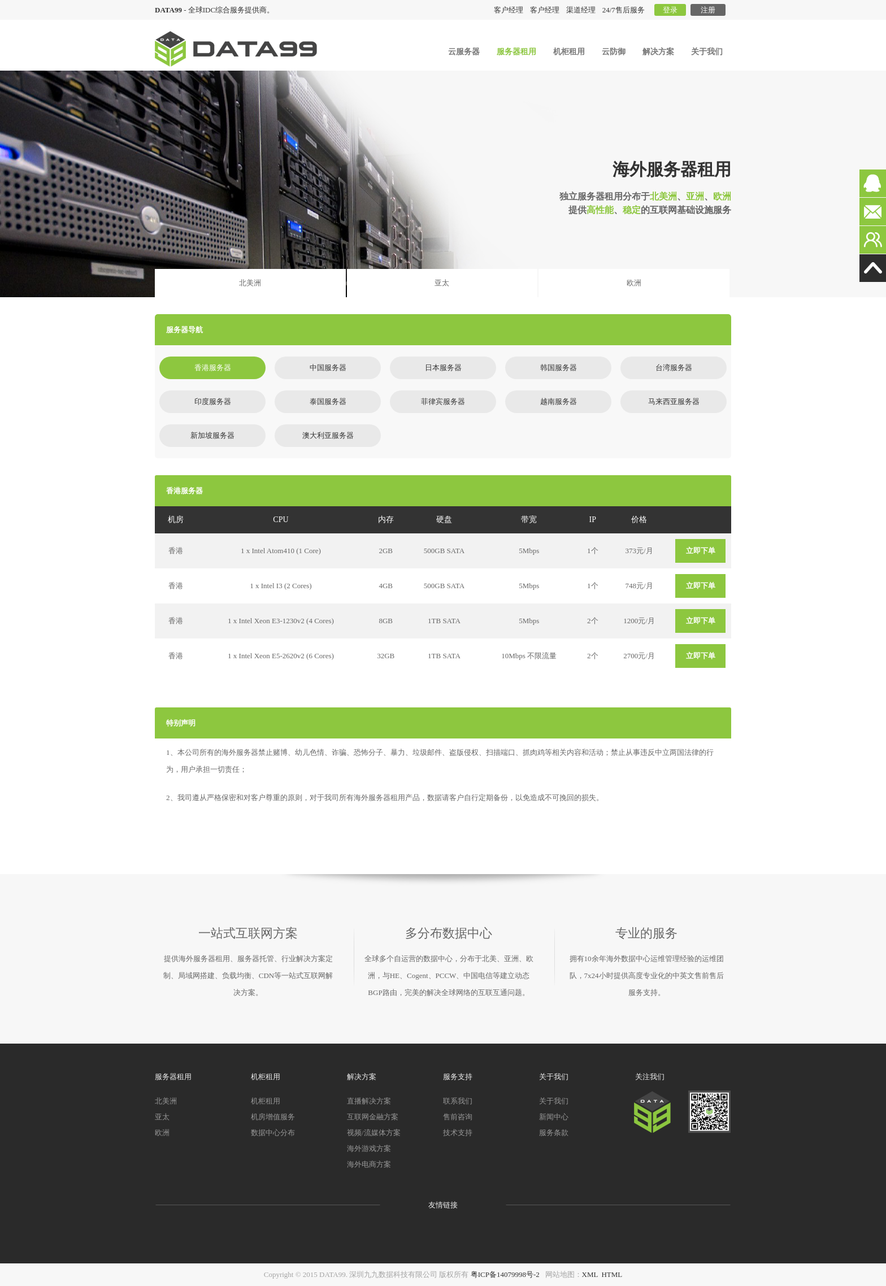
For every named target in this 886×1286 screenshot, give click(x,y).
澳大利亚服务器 (328, 435)
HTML (611, 1274)
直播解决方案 (369, 1101)
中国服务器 (328, 367)
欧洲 (634, 283)
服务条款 (553, 1132)
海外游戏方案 (369, 1148)
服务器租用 (516, 51)
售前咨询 (457, 1117)
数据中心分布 (273, 1132)
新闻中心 (553, 1117)
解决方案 (658, 51)
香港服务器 (212, 367)
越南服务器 (558, 401)
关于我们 (707, 51)
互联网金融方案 (372, 1117)
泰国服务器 (328, 401)
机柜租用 (569, 51)
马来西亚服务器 (674, 401)
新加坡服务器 (212, 435)
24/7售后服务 (623, 10)
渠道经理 (581, 10)
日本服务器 (443, 367)
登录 (670, 10)
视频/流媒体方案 (374, 1132)
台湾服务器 (673, 367)
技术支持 (457, 1132)
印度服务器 (212, 401)
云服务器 (464, 51)
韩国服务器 (558, 367)
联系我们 (457, 1101)
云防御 (614, 51)
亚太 (442, 283)
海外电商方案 (369, 1164)
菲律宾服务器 (443, 401)
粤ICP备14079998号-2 (505, 1274)
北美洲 (250, 283)
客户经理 (544, 10)
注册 (708, 10)
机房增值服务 (273, 1117)
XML (590, 1274)
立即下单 (700, 550)
